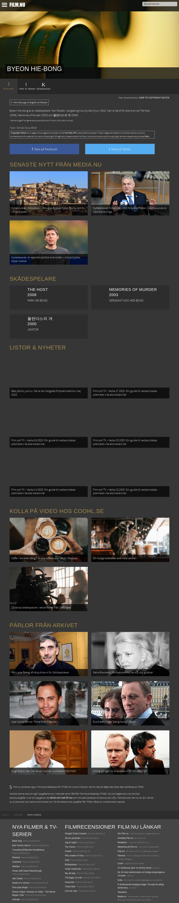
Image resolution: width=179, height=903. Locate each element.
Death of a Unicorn (21, 855)
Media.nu (122, 868)
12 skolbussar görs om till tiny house (134, 839)
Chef (67, 832)
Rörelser (16, 829)
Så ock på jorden (73, 810)
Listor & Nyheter (38, 342)
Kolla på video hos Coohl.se (57, 497)
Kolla (120, 852)
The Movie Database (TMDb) (93, 765)
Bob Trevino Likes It (21, 817)
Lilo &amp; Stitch (20, 892)
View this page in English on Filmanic (29, 102)
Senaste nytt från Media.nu (56, 164)
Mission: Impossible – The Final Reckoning (32, 884)
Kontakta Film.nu (125, 810)
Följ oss (121, 823)
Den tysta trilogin (20, 859)
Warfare (16, 838)
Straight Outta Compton (76, 805)
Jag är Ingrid (71, 814)
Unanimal (16, 834)
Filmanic (122, 827)
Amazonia (69, 854)
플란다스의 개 (62, 115)
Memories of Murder (29, 115)
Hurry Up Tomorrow (21, 880)
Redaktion (122, 814)
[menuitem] (5, 786)
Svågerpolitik (124, 876)
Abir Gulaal (17, 850)
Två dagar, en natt (73, 849)
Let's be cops (71, 863)
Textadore (122, 864)
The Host (145, 110)
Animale (16, 871)
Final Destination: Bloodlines (25, 875)
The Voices (70, 818)
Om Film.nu (123, 805)
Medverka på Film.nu (127, 818)
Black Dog (17, 813)
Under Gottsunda (73, 841)
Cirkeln (68, 823)
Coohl (120, 835)
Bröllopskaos (71, 836)
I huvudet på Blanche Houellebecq (28, 821)
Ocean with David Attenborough (27, 842)
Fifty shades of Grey (74, 827)
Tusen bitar (70, 858)
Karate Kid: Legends (21, 896)
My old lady (70, 845)
